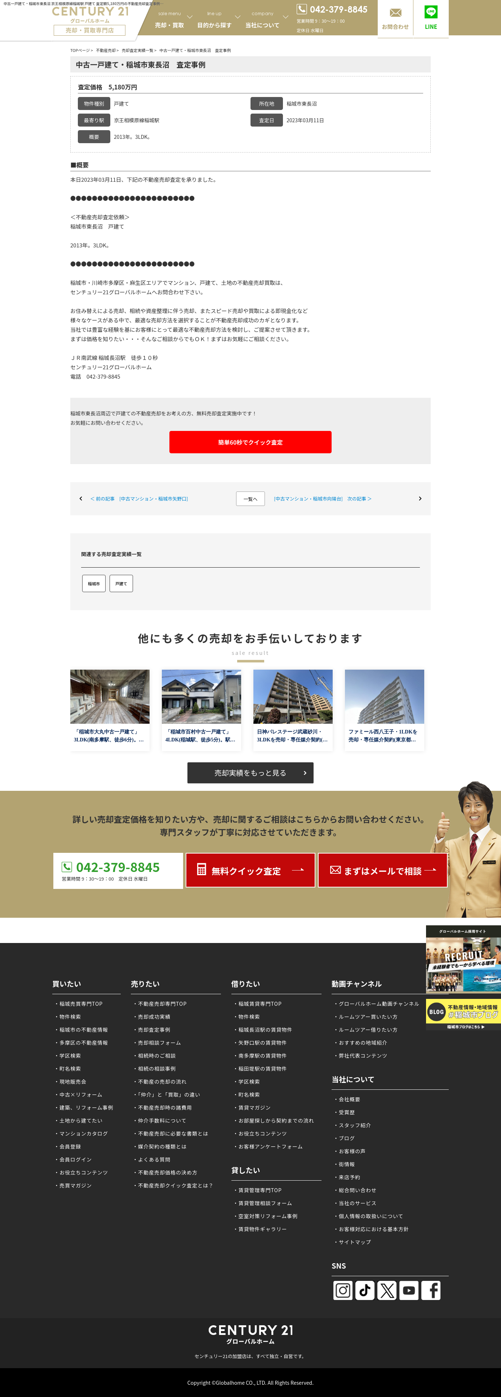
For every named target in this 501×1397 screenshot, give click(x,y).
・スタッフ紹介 (352, 1125)
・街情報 (344, 1164)
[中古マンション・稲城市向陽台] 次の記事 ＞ (323, 498)
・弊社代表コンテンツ (360, 1055)
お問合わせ (395, 26)
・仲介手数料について (160, 1120)
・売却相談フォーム (157, 1042)
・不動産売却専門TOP (160, 1003)
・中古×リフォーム (78, 1094)
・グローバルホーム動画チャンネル (376, 1003)
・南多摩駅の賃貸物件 (260, 1055)
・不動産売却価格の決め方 (165, 1172)
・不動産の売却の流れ (160, 1081)
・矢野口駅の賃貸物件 (260, 1042)
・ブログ (344, 1138)
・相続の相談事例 (154, 1068)
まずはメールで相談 (383, 870)
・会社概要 (346, 1099)
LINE (431, 26)
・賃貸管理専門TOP (257, 1190)
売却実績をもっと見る (250, 772)
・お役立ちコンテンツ (81, 1172)
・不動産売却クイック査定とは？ (173, 1185)
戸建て (121, 583)
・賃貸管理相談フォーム (263, 1203)
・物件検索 (67, 1016)
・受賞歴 (344, 1112)
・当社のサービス (355, 1203)
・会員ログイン (73, 1159)
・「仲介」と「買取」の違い (166, 1094)
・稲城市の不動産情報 (81, 1029)
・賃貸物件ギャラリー (260, 1229)
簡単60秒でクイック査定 (250, 442)
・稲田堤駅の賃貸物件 (260, 1068)
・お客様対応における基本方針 (371, 1229)
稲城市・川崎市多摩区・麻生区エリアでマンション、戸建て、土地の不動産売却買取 (172, 282)
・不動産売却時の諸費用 (162, 1107)
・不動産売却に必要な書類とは (170, 1133)
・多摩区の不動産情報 (81, 1042)
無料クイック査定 (246, 870)
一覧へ (250, 498)
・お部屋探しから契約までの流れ (273, 1120)
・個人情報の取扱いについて (368, 1216)
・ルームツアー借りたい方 (365, 1029)
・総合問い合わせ (355, 1190)
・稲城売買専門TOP (78, 1003)
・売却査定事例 (151, 1029)
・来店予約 (346, 1177)
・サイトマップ (352, 1242)
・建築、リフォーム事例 (84, 1107)
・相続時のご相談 (154, 1055)
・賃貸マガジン (252, 1107)
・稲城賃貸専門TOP (257, 1003)
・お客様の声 (349, 1151)
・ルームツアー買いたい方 (365, 1016)
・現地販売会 (70, 1081)
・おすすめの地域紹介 (360, 1042)
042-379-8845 (118, 866)
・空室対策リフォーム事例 (265, 1216)
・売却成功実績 (151, 1016)
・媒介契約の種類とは (160, 1146)
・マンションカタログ (81, 1133)
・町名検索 (67, 1068)
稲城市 (94, 583)
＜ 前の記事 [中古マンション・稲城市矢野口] (139, 498)
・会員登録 (67, 1146)
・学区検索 (67, 1055)
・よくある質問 (151, 1159)
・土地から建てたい (78, 1120)
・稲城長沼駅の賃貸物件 (263, 1029)
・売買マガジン (73, 1185)
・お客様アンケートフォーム (268, 1146)
